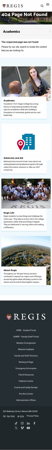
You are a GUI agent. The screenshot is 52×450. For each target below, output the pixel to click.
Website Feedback (26, 349)
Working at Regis (26, 362)
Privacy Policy (33, 416)
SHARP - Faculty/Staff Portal (26, 337)
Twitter (16, 428)
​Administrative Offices (26, 400)
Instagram (22, 423)
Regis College (26, 317)
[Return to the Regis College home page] (13, 5)
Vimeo (22, 428)
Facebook (34, 423)
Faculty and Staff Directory (26, 356)
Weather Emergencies (26, 343)
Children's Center (26, 381)
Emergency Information (26, 368)
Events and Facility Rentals (26, 387)
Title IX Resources (26, 375)
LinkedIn (28, 423)
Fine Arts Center (26, 394)
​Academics (11, 32)
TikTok (16, 423)
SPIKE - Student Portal (26, 330)
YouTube (28, 428)
